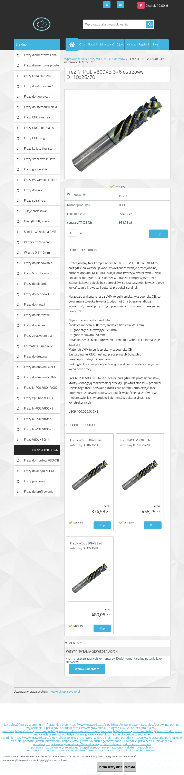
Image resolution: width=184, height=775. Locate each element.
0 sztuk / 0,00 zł (157, 4)
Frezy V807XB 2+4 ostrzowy (37, 441)
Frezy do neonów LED (39, 293)
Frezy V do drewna (36, 273)
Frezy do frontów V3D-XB (41, 460)
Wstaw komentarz (88, 669)
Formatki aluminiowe (38, 345)
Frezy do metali (34, 304)
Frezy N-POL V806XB (39, 429)
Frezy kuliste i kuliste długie (38, 150)
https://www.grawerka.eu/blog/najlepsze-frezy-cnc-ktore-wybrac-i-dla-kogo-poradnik (73, 737)
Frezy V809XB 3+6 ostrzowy (45, 451)
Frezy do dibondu (36, 283)
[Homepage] (73, 44)
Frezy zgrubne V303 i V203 (38, 399)
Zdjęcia (120, 44)
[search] (149, 24)
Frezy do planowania (38, 262)
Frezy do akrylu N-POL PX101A (39, 472)
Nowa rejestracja (119, 4)
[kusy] (72, 233)
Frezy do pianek (35, 325)
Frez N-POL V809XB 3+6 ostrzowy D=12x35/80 (86, 546)
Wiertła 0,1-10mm (37, 252)
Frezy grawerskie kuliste (40, 179)
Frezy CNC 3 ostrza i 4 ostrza (39, 129)
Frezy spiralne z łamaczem (34, 202)
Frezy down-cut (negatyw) (35, 191)
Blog (155, 44)
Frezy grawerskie (35, 169)
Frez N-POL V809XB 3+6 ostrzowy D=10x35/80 (86, 442)
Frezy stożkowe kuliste (39, 158)
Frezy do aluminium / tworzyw (38, 87)
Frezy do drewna (35, 356)
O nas (82, 44)
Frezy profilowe (34, 481)
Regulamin (144, 44)
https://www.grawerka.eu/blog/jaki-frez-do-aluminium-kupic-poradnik (63, 731)
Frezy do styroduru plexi (40, 106)
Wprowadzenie (74, 58)
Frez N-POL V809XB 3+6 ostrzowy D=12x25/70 (136, 442)
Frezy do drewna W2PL (40, 366)
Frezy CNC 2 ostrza (37, 117)
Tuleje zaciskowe (35, 210)
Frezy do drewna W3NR (40, 377)
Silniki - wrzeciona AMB (40, 231)
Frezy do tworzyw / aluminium (37, 98)
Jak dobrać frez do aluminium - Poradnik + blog (36, 724)
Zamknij (125, 766)
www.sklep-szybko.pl (65, 691)
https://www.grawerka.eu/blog (89, 724)
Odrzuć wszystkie (95, 766)
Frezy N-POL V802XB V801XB (39, 410)
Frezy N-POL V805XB (39, 418)
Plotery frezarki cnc (37, 242)
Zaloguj (91, 4)
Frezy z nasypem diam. (39, 335)
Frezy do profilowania (39, 491)
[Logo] (42, 24)
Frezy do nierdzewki (37, 314)
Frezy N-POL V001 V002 (41, 387)
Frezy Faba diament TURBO (37, 77)
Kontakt (131, 44)
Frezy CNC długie (35, 138)
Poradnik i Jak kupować (101, 44)
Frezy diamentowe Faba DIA (40, 56)
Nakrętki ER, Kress (36, 221)
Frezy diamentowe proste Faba (41, 67)
